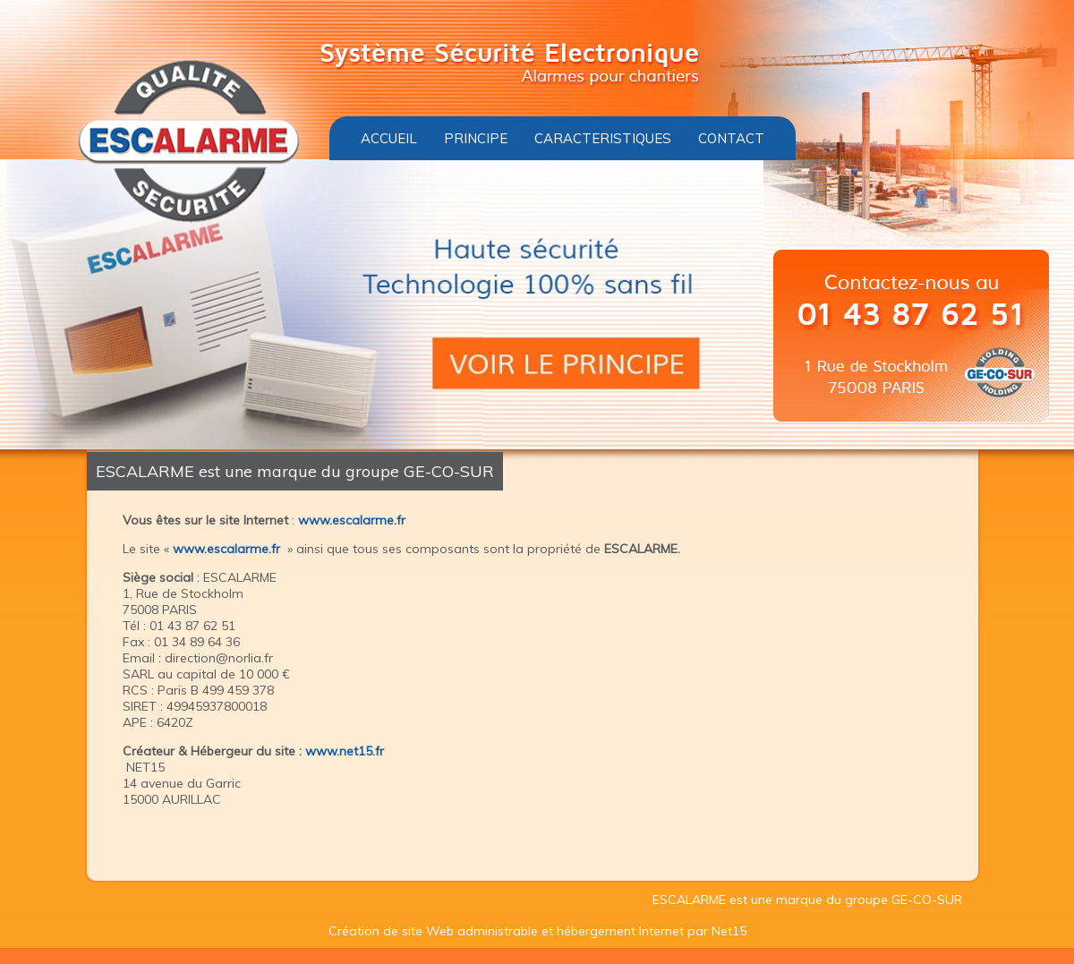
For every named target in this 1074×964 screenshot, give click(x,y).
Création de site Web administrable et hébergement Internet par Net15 (537, 931)
